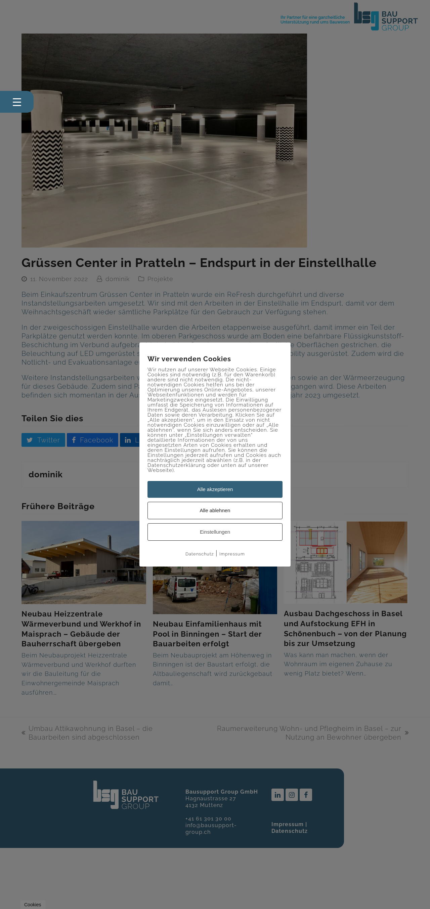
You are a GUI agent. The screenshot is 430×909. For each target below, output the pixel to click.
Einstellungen (215, 532)
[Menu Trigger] (17, 102)
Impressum (232, 553)
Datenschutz (199, 553)
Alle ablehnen (215, 510)
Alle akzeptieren (215, 489)
